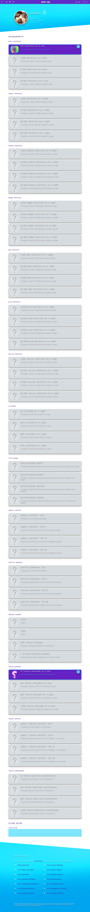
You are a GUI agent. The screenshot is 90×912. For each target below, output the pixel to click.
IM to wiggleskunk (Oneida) (56, 888)
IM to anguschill (23, 865)
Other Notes (12, 827)
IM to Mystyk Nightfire (26, 888)
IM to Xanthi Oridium (54, 879)
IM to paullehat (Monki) (26, 893)
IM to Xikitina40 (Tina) (55, 883)
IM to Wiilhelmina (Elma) (55, 893)
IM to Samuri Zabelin (54, 869)
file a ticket (38, 861)
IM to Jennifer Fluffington (27, 879)
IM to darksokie (23, 874)
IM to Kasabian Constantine (28, 883)
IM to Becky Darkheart (26, 869)
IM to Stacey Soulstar (55, 874)
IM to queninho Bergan (55, 865)
